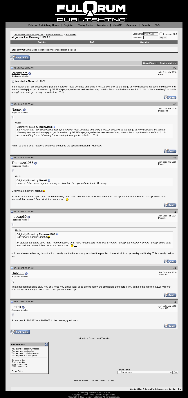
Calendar (131, 25)
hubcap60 (19, 216)
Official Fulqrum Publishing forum (29, 34)
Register (68, 25)
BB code (15, 360)
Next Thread (102, 338)
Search (146, 25)
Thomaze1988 (22, 163)
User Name (138, 34)
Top (179, 389)
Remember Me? (168, 34)
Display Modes (167, 63)
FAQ (157, 25)
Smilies (15, 362)
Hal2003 (18, 273)
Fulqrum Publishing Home (43, 25)
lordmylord (20, 73)
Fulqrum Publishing (54, 34)
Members (102, 25)
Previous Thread (87, 338)
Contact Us (135, 389)
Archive (172, 389)
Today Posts (85, 25)
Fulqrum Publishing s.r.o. (155, 389)
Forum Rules (17, 371)
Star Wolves (71, 34)
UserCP (117, 25)
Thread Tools (149, 63)
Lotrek (16, 307)
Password (137, 38)
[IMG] (14, 364)
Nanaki (17, 109)
